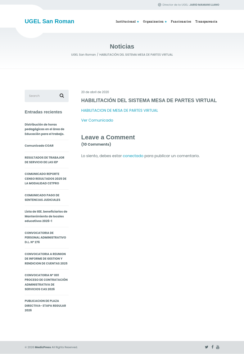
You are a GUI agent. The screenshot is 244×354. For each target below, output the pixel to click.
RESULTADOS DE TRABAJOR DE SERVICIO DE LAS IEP (44, 159)
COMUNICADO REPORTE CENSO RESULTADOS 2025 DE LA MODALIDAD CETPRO (46, 179)
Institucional (126, 21)
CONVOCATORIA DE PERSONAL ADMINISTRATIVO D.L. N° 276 (45, 237)
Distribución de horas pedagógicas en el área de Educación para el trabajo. (44, 129)
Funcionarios (181, 21)
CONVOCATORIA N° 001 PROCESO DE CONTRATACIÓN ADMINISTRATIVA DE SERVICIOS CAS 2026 (46, 282)
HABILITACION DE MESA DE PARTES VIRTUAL (119, 110)
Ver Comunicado (97, 120)
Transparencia (206, 21)
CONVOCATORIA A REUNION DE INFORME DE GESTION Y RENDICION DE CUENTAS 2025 (46, 259)
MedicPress (43, 347)
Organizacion (153, 21)
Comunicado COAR (39, 146)
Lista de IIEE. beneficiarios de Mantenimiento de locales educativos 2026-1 (46, 216)
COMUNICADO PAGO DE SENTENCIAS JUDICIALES (42, 197)
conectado (133, 156)
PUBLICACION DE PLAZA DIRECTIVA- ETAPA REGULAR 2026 (45, 306)
